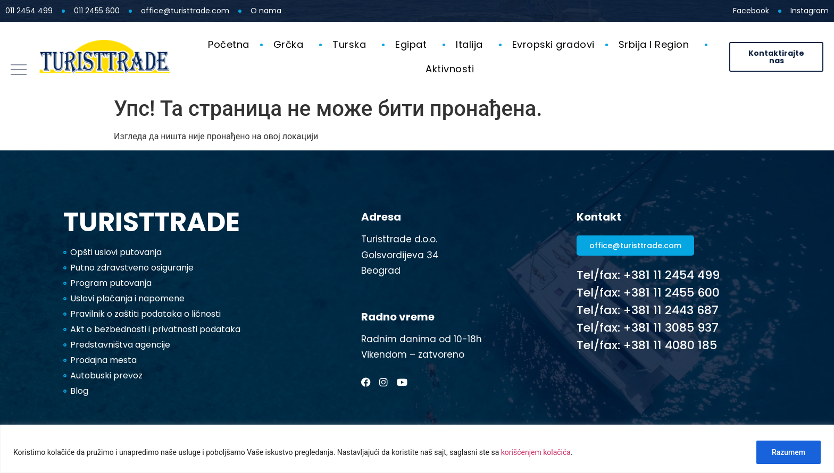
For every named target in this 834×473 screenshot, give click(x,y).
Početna (228, 44)
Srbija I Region (657, 44)
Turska (351, 44)
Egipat (413, 44)
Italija (472, 44)
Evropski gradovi (553, 44)
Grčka (291, 44)
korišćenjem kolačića (536, 452)
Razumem (788, 452)
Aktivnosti (452, 68)
